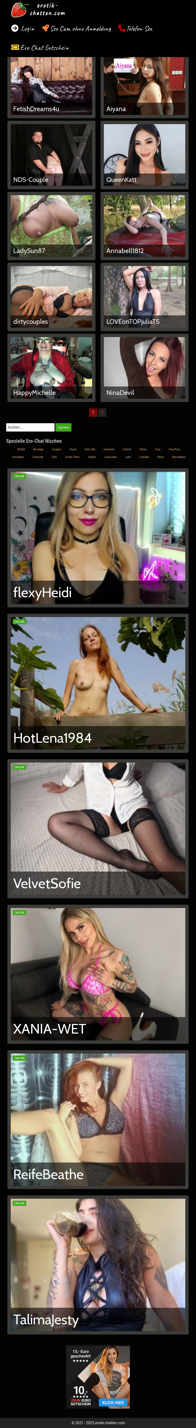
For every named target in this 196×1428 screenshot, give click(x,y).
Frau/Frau (174, 449)
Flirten (143, 449)
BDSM (21, 449)
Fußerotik (37, 457)
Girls (54, 457)
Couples (56, 449)
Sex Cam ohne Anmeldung (80, 28)
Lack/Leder (110, 457)
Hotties (92, 457)
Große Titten (72, 457)
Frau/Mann (18, 457)
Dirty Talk (90, 449)
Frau (158, 449)
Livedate (144, 457)
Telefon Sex (139, 28)
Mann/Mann (179, 457)
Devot (73, 449)
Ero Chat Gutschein (44, 47)
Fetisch (127, 449)
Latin (128, 457)
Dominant (109, 449)
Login (26, 28)
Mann (160, 457)
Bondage (38, 449)
